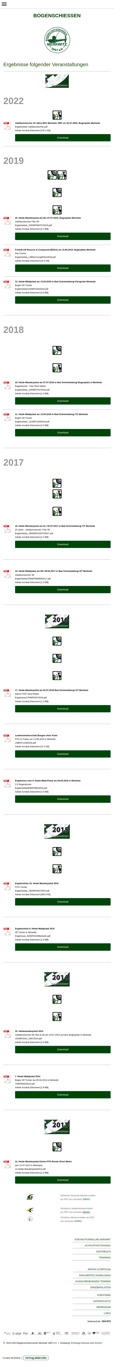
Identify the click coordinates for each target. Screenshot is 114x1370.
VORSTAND (104, 1295)
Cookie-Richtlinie (12, 1357)
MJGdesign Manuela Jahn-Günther (86, 1343)
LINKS (107, 1313)
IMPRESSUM (103, 1307)
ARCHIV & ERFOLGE (99, 1269)
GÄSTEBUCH (103, 1251)
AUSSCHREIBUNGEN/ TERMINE (93, 1281)
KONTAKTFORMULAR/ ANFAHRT (93, 1239)
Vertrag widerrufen (36, 1357)
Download (62, 137)
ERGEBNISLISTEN (100, 1287)
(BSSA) (86, 1212)
